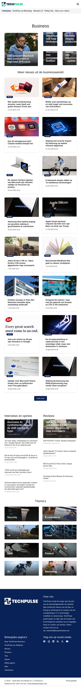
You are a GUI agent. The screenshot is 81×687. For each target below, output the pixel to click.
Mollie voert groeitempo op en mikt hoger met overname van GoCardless (59, 104)
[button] (77, 4)
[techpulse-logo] (12, 4)
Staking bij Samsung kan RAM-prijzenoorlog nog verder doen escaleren (57, 383)
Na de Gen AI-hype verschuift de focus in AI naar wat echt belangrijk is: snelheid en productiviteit (21, 457)
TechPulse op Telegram (14, 645)
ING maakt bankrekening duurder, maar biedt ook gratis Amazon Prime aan (19, 104)
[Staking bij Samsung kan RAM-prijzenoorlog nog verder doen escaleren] (59, 366)
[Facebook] (44, 641)
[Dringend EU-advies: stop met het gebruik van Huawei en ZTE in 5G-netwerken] (59, 285)
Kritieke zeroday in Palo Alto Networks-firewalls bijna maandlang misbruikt (21, 302)
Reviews (8, 652)
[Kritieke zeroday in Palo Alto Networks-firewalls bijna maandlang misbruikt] (22, 285)
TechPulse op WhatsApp (22, 11)
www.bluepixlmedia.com (37, 684)
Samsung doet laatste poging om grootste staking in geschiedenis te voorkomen (21, 224)
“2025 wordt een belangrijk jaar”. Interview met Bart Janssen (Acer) (18, 471)
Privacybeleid (71, 681)
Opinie (7, 659)
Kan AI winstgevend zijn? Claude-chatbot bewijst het (20, 142)
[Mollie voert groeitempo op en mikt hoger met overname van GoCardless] (59, 87)
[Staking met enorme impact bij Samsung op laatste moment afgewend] (59, 126)
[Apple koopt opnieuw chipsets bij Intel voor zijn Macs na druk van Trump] (59, 207)
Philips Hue (49, 11)
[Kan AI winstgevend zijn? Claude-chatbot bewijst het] (22, 126)
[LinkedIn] (53, 641)
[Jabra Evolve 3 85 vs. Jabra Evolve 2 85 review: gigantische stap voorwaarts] (22, 246)
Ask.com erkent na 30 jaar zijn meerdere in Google (20, 340)
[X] (62, 641)
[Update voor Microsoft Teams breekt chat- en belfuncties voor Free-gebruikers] (22, 366)
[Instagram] (49, 641)
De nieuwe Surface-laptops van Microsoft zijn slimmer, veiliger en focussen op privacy (20, 183)
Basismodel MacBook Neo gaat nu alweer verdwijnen (58, 262)
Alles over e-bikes (62, 11)
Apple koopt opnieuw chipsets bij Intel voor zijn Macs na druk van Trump (58, 223)
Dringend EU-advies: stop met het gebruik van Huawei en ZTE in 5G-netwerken (59, 302)
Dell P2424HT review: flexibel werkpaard (59, 441)
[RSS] (58, 641)
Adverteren (9, 670)
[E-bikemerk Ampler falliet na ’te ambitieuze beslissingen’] (59, 165)
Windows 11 (38, 11)
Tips (6, 656)
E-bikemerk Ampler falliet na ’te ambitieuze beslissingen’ (59, 181)
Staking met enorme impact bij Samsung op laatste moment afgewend (58, 143)
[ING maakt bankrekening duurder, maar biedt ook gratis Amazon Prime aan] (22, 87)
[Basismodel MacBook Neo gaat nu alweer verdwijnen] (59, 246)
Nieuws (7, 649)
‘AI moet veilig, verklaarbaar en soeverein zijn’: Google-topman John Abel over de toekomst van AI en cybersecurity (21, 443)
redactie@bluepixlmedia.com (58, 631)
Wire (6, 667)
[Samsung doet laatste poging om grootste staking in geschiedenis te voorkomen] (22, 207)
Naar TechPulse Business (15, 642)
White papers (10, 663)
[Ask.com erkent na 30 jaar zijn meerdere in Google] (22, 325)
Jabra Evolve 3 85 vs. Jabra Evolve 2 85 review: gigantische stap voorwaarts (21, 263)
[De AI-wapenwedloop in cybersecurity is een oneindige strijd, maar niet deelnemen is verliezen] (59, 325)
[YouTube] (67, 641)
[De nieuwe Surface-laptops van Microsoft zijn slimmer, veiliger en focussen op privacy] (22, 165)
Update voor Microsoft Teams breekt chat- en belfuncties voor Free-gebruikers (21, 383)
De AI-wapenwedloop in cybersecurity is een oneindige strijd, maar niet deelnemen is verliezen (58, 342)
